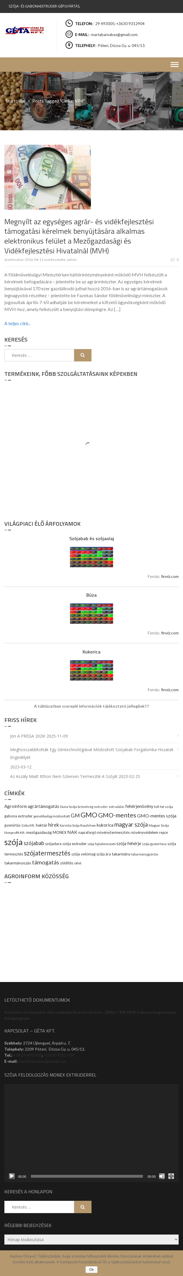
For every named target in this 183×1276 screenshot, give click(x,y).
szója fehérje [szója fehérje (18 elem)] (128, 843)
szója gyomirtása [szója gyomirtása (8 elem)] (154, 844)
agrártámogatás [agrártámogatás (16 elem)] (43, 806)
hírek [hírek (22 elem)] (53, 825)
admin (72, 259)
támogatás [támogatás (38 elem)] (45, 862)
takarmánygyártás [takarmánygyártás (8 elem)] (144, 854)
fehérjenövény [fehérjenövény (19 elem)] (139, 806)
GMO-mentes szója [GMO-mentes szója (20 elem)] (156, 815)
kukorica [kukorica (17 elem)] (105, 825)
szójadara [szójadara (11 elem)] (53, 843)
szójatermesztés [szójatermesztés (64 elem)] (47, 853)
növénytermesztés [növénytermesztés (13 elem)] (113, 832)
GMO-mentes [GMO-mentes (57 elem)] (117, 815)
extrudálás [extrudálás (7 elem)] (116, 806)
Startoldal (15, 100)
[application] (91, 1133)
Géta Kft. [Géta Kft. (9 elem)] (28, 825)
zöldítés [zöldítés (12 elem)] (66, 863)
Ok (91, 1270)
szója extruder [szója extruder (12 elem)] (74, 843)
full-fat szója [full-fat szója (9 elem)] (163, 806)
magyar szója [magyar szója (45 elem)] (131, 824)
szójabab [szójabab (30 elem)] (34, 843)
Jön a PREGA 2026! (27, 736)
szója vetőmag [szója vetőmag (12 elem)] (83, 854)
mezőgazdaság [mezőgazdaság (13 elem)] (39, 832)
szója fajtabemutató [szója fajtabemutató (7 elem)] (101, 844)
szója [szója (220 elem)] (13, 842)
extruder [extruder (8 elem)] (101, 806)
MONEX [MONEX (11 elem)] (59, 832)
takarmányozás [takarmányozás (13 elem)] (17, 862)
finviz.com (170, 576)
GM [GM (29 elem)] (75, 815)
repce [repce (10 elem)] (163, 832)
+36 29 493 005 (27, 1055)
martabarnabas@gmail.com (42, 1061)
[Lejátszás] (12, 1176)
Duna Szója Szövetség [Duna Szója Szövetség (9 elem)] (76, 806)
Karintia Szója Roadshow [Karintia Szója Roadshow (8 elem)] (78, 825)
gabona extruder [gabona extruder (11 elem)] (18, 816)
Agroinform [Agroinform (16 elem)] (15, 806)
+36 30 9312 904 (59, 1055)
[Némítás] (162, 1176)
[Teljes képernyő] (171, 1176)
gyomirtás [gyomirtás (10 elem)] (12, 825)
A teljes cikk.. (17, 323)
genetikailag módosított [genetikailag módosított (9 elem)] (51, 816)
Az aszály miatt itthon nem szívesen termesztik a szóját (63, 776)
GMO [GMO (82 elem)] (89, 815)
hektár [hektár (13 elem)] (41, 825)
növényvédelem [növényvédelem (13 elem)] (144, 832)
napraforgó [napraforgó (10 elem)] (87, 832)
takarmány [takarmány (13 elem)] (121, 853)
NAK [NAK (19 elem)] (72, 832)
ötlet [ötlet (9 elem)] (77, 863)
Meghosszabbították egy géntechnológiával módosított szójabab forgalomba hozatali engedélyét (91, 753)
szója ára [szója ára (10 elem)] (103, 854)
